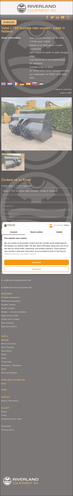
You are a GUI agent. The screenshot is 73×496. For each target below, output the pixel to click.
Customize (36, 269)
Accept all (36, 262)
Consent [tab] (13, 232)
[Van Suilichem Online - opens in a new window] (59, 225)
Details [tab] (59, 232)
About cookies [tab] (36, 232)
